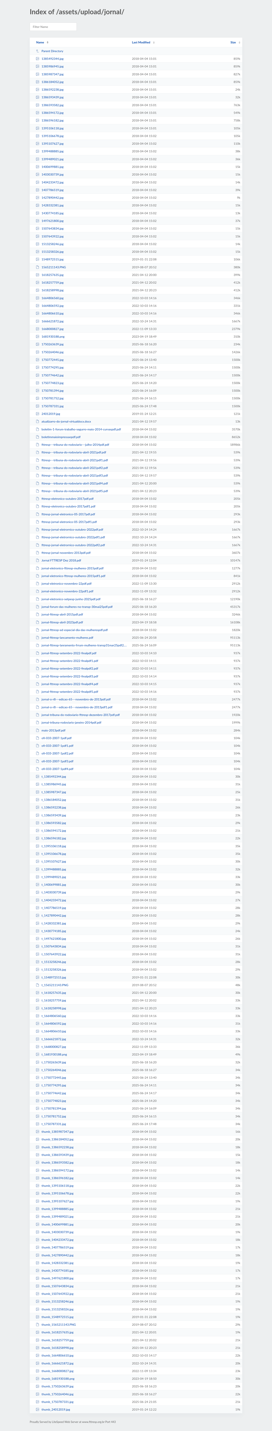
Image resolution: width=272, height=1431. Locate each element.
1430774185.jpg (50, 213)
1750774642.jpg (50, 375)
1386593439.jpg (50, 97)
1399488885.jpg (50, 151)
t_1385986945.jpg (51, 784)
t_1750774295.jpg (51, 1085)
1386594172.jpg (50, 112)
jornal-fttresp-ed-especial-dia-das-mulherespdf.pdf (72, 630)
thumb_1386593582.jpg (55, 1162)
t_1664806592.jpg (51, 1023)
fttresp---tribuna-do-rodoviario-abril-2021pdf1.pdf (72, 460)
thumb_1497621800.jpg (55, 1278)
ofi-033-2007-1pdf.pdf (54, 738)
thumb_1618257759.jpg (55, 1340)
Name (40, 42)
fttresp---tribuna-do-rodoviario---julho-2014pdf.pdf (72, 444)
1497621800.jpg (50, 221)
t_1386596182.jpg (51, 838)
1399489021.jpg (50, 159)
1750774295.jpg (50, 367)
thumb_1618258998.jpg (55, 1348)
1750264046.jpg (50, 352)
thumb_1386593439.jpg (55, 1155)
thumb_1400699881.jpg (55, 1224)
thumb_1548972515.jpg (55, 1317)
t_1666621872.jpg (51, 1039)
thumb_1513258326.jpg (55, 1309)
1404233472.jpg (50, 182)
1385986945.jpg (50, 66)
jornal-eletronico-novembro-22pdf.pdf (64, 583)
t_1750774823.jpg (51, 1101)
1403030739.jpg (50, 174)
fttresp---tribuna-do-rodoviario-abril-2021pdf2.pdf (72, 468)
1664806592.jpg (50, 305)
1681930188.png (50, 336)
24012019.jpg (48, 414)
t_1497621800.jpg (51, 938)
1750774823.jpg (50, 383)
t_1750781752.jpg (51, 1116)
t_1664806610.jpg (51, 1031)
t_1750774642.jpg (51, 1093)
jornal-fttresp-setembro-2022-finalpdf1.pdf (67, 661)
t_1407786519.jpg (51, 908)
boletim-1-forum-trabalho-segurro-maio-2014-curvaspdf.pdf (78, 429)
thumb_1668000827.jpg (55, 1371)
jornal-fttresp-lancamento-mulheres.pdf (64, 637)
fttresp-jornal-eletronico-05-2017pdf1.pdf (66, 522)
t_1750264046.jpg (51, 1070)
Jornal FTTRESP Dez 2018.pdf (58, 560)
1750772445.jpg (50, 359)
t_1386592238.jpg (51, 807)
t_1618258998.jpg (51, 1008)
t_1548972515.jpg (51, 977)
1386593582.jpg (50, 105)
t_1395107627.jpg (51, 861)
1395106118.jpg (50, 128)
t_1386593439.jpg (51, 815)
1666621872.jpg (50, 321)
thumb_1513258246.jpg (55, 1301)
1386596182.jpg (50, 120)
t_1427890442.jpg (51, 915)
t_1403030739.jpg (51, 892)
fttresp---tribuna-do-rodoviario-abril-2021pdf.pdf (71, 452)
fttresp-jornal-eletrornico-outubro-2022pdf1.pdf (70, 537)
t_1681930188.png (51, 1054)
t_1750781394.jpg (51, 1108)
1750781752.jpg (50, 398)
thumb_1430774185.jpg (55, 1270)
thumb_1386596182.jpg (55, 1178)
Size (233, 42)
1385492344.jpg (50, 58)
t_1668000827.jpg (51, 1046)
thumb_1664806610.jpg (55, 1355)
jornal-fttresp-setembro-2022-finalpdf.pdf (66, 653)
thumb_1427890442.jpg (55, 1255)
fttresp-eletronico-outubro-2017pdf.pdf (65, 498)
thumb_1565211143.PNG (56, 1324)
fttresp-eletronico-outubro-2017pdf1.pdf (65, 506)
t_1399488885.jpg (51, 869)
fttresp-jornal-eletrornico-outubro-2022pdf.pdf (69, 529)
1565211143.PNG (51, 267)
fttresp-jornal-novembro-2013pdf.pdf (63, 552)
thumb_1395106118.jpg (55, 1185)
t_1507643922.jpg (51, 954)
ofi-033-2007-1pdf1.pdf (54, 745)
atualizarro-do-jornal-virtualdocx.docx (63, 421)
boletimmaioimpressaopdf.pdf (58, 437)
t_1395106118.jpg (51, 846)
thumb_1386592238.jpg (55, 1147)
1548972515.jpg (50, 259)
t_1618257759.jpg (51, 1000)
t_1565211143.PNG (52, 985)
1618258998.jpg (50, 290)
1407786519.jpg (50, 190)
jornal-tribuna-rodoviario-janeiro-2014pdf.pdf (68, 722)
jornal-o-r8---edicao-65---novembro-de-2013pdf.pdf (73, 699)
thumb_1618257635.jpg (55, 1332)
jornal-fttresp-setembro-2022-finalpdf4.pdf (67, 684)
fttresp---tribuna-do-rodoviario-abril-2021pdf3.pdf (72, 475)
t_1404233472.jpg (51, 900)
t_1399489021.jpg (51, 877)
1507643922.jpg (50, 236)
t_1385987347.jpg (51, 792)
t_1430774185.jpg (51, 931)
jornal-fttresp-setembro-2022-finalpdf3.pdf (67, 676)
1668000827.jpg (50, 329)
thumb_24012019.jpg (53, 1409)
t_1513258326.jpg (51, 969)
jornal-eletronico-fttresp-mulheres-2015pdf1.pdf (70, 576)
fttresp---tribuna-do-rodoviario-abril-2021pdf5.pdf (72, 491)
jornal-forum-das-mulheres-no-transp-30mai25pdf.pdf (74, 606)
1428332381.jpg (50, 205)
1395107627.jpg (50, 143)
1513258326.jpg (50, 251)
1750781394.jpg (50, 390)
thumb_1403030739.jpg (55, 1232)
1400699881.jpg (50, 167)
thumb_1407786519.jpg (55, 1247)
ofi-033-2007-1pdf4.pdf (54, 769)
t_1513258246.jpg (51, 962)
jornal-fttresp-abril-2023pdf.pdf (59, 622)
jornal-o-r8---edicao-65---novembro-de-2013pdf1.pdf (74, 707)
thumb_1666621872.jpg (55, 1363)
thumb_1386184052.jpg (55, 1139)
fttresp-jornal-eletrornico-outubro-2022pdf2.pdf (70, 545)
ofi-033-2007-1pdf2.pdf (54, 753)
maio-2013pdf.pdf (50, 730)
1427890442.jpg (50, 197)
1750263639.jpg (50, 344)
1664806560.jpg (50, 298)
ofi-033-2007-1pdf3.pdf (54, 761)
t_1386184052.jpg (51, 799)
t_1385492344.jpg (51, 776)
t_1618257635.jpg (51, 992)
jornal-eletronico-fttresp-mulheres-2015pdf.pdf (69, 568)
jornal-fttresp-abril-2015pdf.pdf (59, 614)
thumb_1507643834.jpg (55, 1286)
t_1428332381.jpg (51, 923)
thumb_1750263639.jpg (55, 1386)
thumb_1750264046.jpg (55, 1394)
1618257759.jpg (50, 282)
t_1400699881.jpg (51, 884)
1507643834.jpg (50, 228)
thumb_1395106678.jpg (55, 1193)
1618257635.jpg (50, 275)
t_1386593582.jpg (51, 823)
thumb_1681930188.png (55, 1378)
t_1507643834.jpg (51, 946)
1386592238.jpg (50, 89)
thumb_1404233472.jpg (55, 1239)
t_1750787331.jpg (51, 1124)
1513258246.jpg (50, 244)
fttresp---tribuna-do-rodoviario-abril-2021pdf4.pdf (72, 483)
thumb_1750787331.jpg (55, 1402)
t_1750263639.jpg (51, 1062)
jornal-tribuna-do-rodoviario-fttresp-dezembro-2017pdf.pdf (78, 715)
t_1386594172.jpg (51, 830)
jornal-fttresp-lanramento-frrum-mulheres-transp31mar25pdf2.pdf (82, 645)
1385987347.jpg (50, 74)
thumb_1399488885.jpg (55, 1209)
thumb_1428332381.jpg (55, 1263)
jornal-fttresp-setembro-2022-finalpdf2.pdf (67, 668)
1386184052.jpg (50, 82)
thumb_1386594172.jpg (55, 1170)
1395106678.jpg (50, 136)
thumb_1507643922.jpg (55, 1293)
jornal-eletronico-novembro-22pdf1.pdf (64, 591)
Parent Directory (49, 51)
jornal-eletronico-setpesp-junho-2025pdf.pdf (68, 599)
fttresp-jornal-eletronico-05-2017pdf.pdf (65, 514)
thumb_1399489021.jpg (55, 1216)
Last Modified (141, 42)
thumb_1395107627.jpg (55, 1201)
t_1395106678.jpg (51, 853)
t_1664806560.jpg (51, 1016)
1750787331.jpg (50, 406)
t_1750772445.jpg (51, 1077)
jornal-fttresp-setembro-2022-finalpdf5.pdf (67, 691)
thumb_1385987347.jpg (55, 1131)
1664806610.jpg (50, 313)
